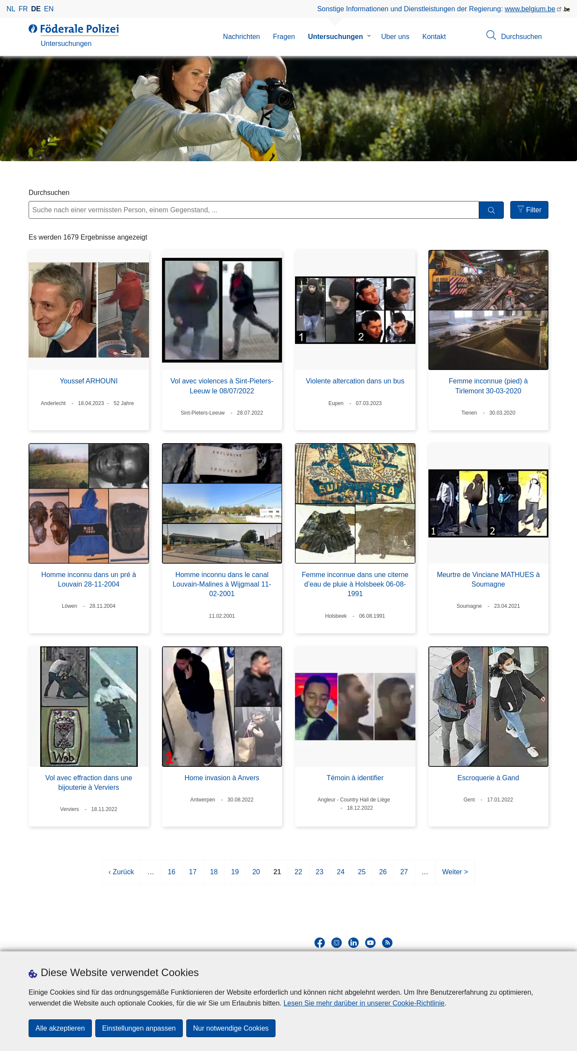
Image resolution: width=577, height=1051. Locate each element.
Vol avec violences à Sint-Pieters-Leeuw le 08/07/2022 (222, 385)
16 (171, 875)
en (49, 9)
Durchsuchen (49, 192)
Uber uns (395, 36)
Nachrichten (241, 36)
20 (256, 875)
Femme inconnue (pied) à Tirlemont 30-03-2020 (488, 385)
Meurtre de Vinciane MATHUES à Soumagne (488, 579)
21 (277, 875)
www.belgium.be (530, 9)
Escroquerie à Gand (488, 778)
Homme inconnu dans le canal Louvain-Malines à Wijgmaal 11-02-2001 (221, 584)
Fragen (284, 36)
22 (298, 875)
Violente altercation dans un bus (355, 381)
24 (341, 875)
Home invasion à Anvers (222, 778)
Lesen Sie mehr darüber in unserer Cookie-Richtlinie (363, 1003)
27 (404, 875)
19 (235, 875)
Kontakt (434, 36)
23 (320, 875)
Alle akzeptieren (60, 1028)
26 (383, 875)
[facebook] (319, 942)
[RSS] (387, 942)
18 (214, 875)
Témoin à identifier (355, 778)
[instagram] (336, 942)
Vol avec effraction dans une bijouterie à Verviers (88, 782)
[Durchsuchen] (491, 210)
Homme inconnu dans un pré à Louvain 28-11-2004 (88, 579)
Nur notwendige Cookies (231, 1028)
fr (23, 9)
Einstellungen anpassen (139, 1028)
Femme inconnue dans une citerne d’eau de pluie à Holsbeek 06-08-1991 (355, 584)
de (36, 9)
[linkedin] (353, 942)
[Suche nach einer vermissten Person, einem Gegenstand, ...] (254, 210)
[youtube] (370, 942)
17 (193, 875)
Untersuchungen (335, 36)
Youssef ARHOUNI (89, 381)
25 (362, 875)
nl (10, 9)
